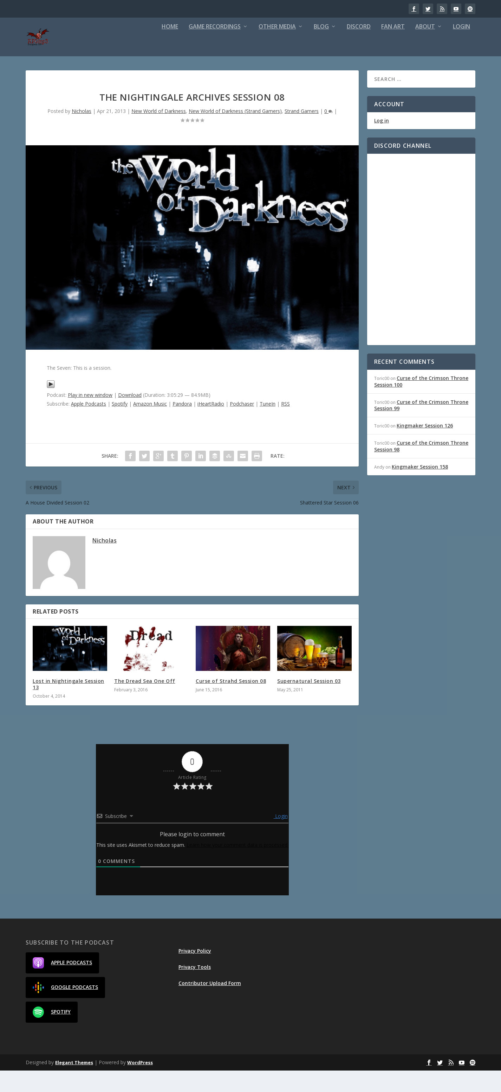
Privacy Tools (194, 988)
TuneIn (267, 425)
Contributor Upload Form (209, 1004)
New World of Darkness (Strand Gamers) (235, 132)
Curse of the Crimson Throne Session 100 (421, 402)
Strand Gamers (302, 132)
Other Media (277, 48)
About (425, 48)
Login (461, 48)
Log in (381, 142)
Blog (321, 48)
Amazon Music (150, 425)
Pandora (182, 425)
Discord (359, 48)
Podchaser (242, 425)
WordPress (140, 1084)
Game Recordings (215, 48)
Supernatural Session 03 (309, 702)
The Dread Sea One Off (144, 702)
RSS (285, 425)
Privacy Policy (194, 972)
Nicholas (81, 132)
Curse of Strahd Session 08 (231, 702)
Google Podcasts (65, 1009)
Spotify (120, 425)
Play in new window (90, 416)
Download (130, 416)
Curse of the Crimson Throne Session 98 (421, 467)
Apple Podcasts (88, 425)
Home (170, 48)
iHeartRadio (210, 425)
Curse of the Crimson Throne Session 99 (421, 426)
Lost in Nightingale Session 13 (68, 705)
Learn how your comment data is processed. (237, 866)
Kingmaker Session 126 (425, 447)
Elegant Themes (74, 1084)
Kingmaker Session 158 (420, 488)
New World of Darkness (158, 132)
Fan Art (393, 48)
